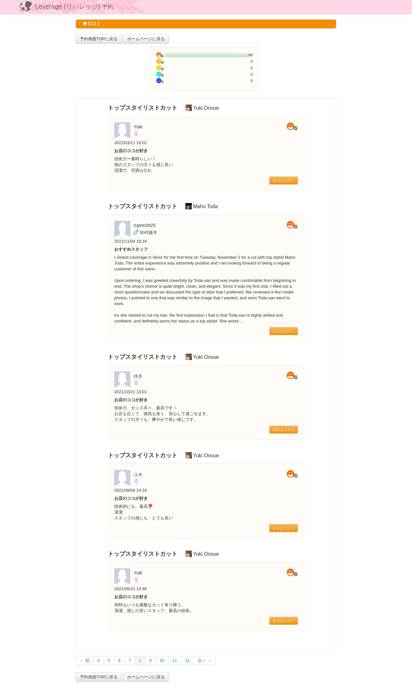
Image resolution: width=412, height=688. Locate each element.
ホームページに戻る (146, 38)
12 (187, 660)
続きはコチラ (283, 180)
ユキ (138, 474)
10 (162, 660)
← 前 (84, 660)
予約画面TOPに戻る (99, 38)
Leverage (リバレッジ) (74, 6)
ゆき (138, 375)
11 (175, 660)
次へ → (204, 660)
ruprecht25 (144, 225)
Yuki (138, 126)
